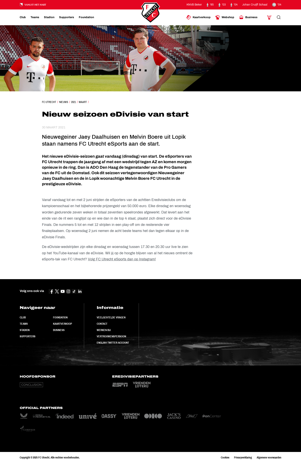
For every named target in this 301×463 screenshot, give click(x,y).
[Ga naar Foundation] (86, 17)
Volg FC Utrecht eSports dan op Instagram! (122, 259)
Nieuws (63, 102)
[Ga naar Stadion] (49, 17)
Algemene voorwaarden (269, 457)
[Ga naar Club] (23, 17)
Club (23, 317)
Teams (24, 324)
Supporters (27, 336)
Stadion (25, 330)
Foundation (60, 317)
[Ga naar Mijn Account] (269, 17)
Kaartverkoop (62, 324)
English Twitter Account (113, 342)
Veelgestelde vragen (111, 317)
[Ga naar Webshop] (224, 17)
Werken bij (104, 330)
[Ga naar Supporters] (66, 17)
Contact (102, 324)
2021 (73, 102)
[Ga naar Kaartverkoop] (198, 17)
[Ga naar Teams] (35, 17)
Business (59, 330)
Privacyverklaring (243, 457)
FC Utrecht (49, 102)
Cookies (225, 457)
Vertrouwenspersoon (111, 336)
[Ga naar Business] (248, 17)
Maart (83, 102)
